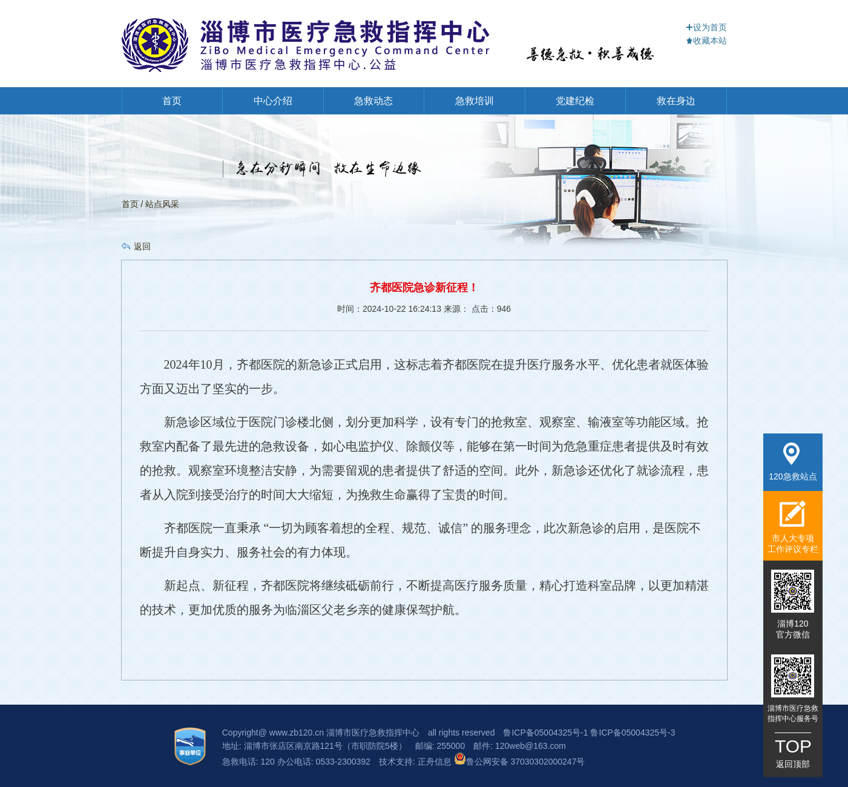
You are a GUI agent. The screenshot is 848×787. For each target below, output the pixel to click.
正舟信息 (436, 761)
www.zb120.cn (296, 732)
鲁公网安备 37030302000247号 (519, 761)
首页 (172, 101)
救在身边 (676, 101)
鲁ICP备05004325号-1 (545, 732)
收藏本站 (706, 40)
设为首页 (706, 27)
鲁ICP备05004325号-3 (632, 732)
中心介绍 (273, 101)
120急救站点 (793, 462)
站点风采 (162, 204)
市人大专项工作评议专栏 (792, 527)
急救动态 (373, 101)
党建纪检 (575, 101)
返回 (142, 246)
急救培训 (474, 101)
